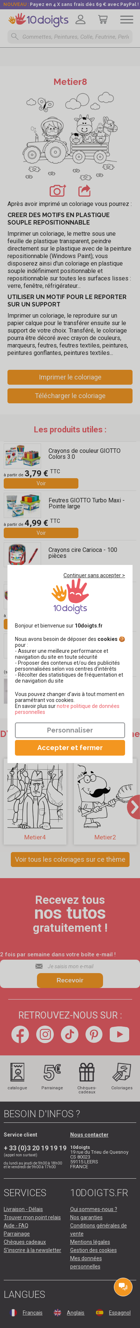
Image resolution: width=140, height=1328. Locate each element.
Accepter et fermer (70, 748)
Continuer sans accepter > (94, 575)
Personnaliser (70, 730)
